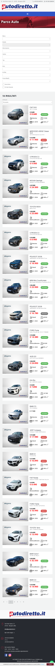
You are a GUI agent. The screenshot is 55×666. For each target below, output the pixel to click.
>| (23, 601)
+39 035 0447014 (38, 1)
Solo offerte (7, 84)
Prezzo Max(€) (6, 78)
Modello (4, 42)
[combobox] (26, 38)
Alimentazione (6, 48)
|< (3, 601)
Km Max (4, 72)
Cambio (4, 54)
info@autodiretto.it (10, 629)
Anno (4, 66)
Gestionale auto (27, 661)
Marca (4, 36)
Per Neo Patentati (9, 87)
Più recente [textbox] (5, 102)
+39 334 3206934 (49, 1)
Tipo (4, 60)
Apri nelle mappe (9, 632)
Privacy (33, 659)
